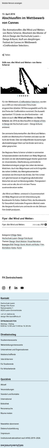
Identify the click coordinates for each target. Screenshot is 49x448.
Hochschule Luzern (9, 238)
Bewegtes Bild (7, 245)
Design (12, 241)
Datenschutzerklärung (10, 428)
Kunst (19, 248)
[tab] (17, 95)
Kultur (13, 248)
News (19, 235)
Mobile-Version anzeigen (12, 3)
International (6, 399)
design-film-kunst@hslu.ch (11, 316)
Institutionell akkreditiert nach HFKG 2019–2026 (20, 438)
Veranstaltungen (7, 389)
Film (42, 245)
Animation (6, 248)
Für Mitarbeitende (8, 369)
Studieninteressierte (9, 340)
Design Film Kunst (25, 238)
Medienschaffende (8, 354)
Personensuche (7, 408)
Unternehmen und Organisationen (14, 349)
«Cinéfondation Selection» (29, 102)
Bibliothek (5, 404)
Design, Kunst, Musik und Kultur (27, 245)
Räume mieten (6, 413)
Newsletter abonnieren (10, 424)
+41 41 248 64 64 (8, 314)
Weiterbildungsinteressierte (12, 345)
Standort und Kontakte (10, 394)
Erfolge (13, 235)
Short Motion (21, 241)
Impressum (5, 433)
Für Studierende (7, 364)
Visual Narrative (34, 241)
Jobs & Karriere (7, 359)
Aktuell (3, 384)
